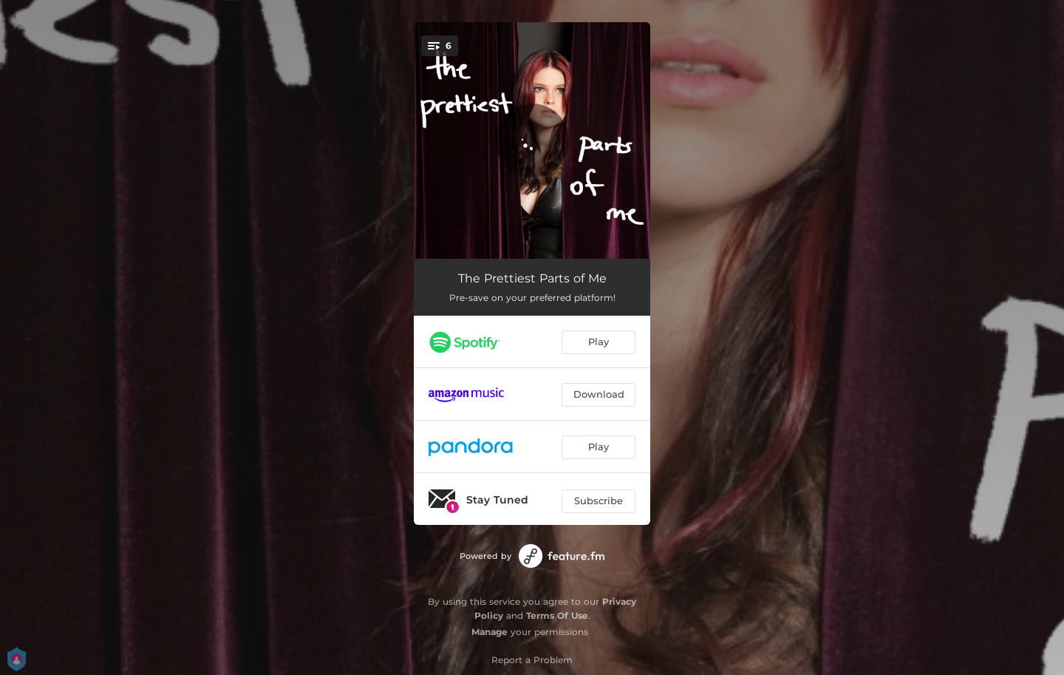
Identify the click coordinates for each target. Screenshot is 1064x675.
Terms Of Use (557, 615)
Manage (489, 631)
